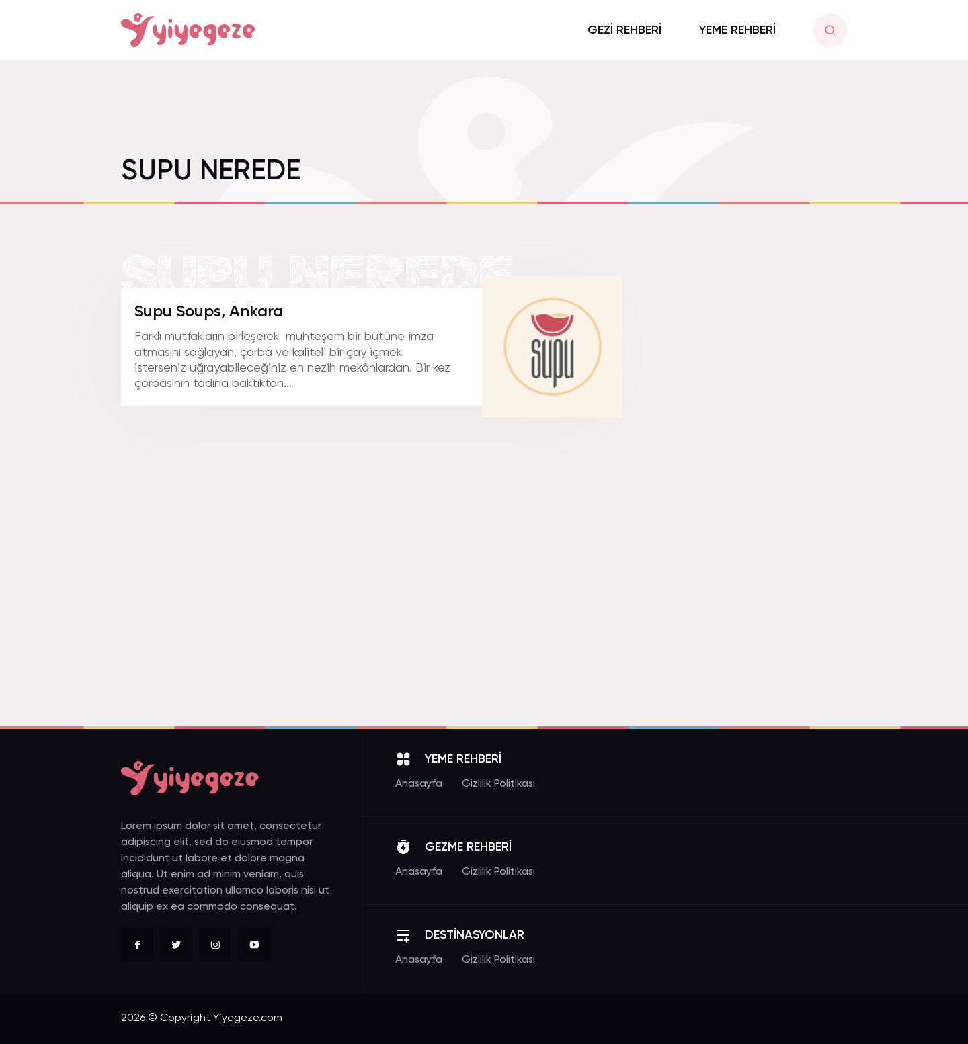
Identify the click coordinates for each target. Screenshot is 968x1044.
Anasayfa (418, 784)
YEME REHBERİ (737, 30)
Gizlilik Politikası (498, 784)
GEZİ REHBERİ (624, 30)
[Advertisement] (746, 489)
